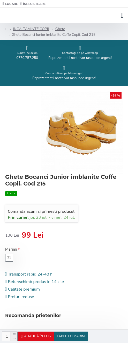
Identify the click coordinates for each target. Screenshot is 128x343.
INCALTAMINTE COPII (31, 28)
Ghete (60, 28)
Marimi (11, 249)
